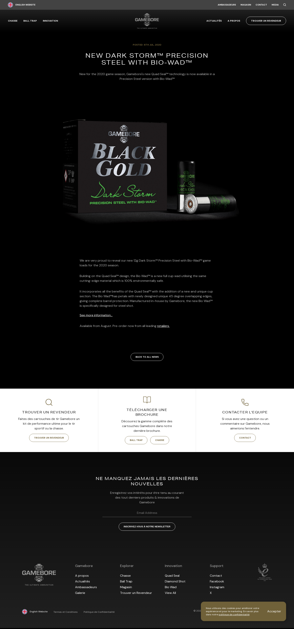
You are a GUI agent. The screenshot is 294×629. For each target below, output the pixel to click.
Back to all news (147, 357)
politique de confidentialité (234, 614)
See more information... (96, 315)
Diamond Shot (175, 582)
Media (275, 5)
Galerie (80, 594)
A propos (234, 21)
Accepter (274, 611)
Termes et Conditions (65, 613)
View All (170, 594)
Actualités (214, 21)
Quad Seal (172, 577)
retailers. (163, 326)
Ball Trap (30, 21)
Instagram (217, 588)
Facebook (217, 582)
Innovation (50, 21)
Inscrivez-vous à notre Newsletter (147, 527)
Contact (261, 5)
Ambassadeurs (227, 5)
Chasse (12, 21)
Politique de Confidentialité (99, 613)
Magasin (246, 5)
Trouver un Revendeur (266, 20)
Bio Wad (171, 588)
